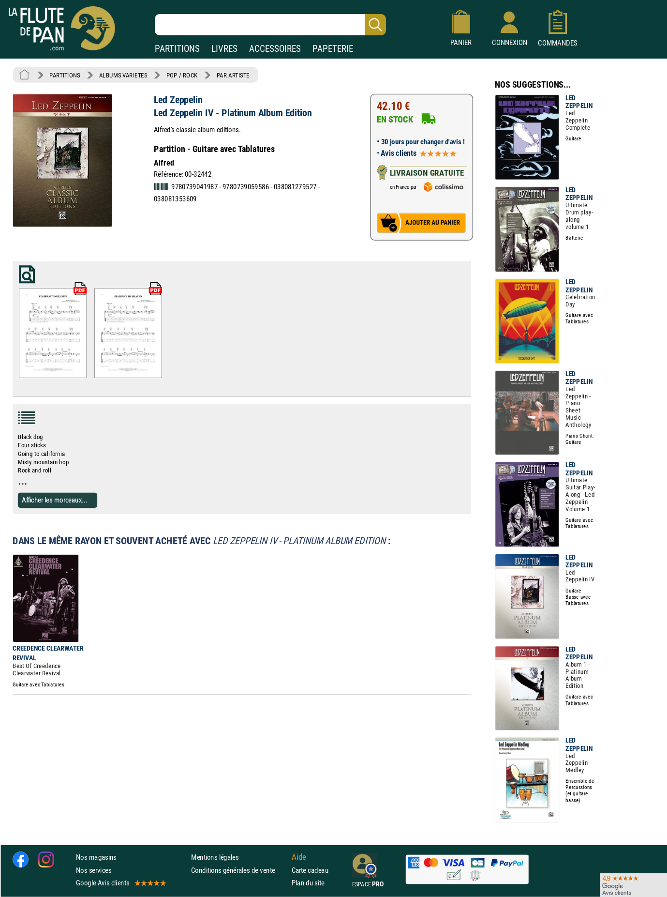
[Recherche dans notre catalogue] (270, 24)
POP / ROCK (182, 75)
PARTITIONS (177, 48)
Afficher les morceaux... (55, 500)
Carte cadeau (310, 870)
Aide (299, 857)
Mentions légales (214, 857)
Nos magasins (96, 857)
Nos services (93, 870)
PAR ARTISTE (233, 75)
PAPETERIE (332, 48)
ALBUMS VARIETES (123, 75)
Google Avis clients (120, 883)
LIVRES (224, 48)
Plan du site (308, 883)
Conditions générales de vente (239, 870)
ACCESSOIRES (275, 48)
